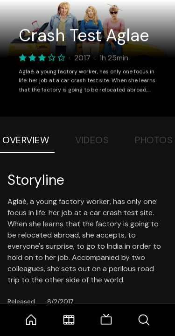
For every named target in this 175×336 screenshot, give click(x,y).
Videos (92, 140)
